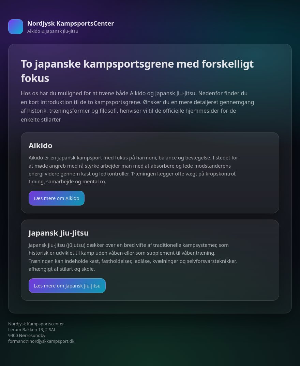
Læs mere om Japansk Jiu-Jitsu (67, 285)
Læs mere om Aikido (56, 198)
